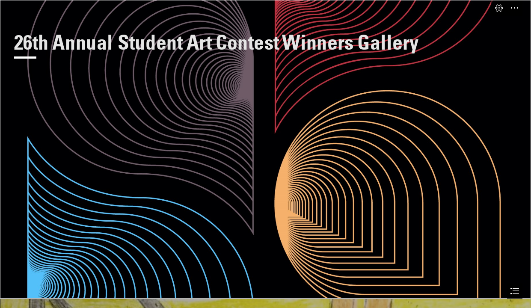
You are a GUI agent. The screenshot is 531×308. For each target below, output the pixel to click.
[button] (499, 8)
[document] (265, 154)
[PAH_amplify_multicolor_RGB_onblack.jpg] (265, 149)
